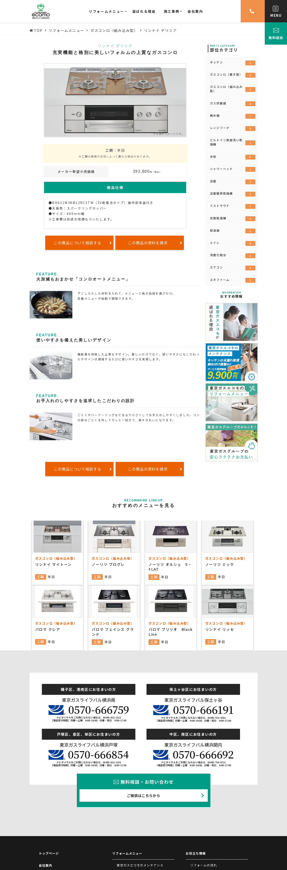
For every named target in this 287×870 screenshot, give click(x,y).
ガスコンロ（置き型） (232, 75)
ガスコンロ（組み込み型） (232, 89)
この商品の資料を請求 (148, 242)
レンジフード (232, 128)
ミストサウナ (232, 206)
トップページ (49, 853)
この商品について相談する (77, 242)
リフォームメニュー (127, 853)
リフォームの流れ (203, 865)
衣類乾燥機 (232, 218)
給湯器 (232, 231)
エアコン (232, 267)
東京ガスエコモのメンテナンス (140, 865)
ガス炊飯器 (232, 103)
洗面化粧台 (232, 255)
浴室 (232, 181)
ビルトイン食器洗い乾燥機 (232, 142)
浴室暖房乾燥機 (232, 194)
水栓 (232, 157)
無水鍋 (232, 116)
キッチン (232, 62)
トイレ (232, 243)
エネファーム (232, 280)
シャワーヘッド (232, 169)
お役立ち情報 (196, 853)
